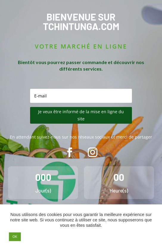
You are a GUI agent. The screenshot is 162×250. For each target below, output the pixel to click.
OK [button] (15, 236)
